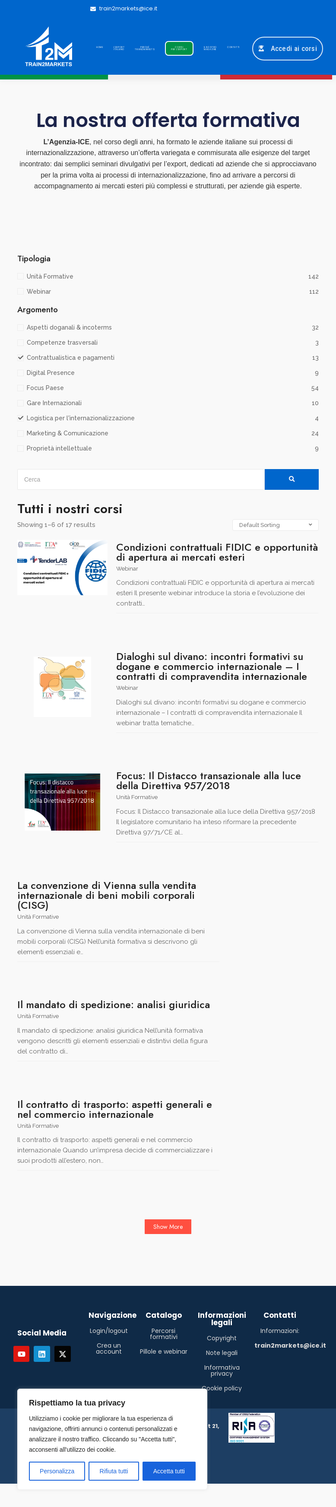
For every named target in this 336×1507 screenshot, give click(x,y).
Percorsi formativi (164, 1333)
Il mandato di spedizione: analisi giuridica (113, 1004)
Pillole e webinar (163, 1351)
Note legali (222, 1352)
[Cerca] (141, 479)
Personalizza (57, 1471)
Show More (168, 1226)
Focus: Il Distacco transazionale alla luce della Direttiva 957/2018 (208, 780)
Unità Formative (137, 797)
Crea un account (109, 1348)
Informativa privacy (222, 1370)
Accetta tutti (169, 1471)
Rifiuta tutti (113, 1471)
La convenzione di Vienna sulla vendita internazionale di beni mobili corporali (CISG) (106, 895)
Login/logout (109, 1330)
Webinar (127, 568)
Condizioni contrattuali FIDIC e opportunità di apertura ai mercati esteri (217, 552)
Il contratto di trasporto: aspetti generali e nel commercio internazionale (114, 1109)
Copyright (222, 1338)
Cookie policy (222, 1388)
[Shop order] (275, 525)
